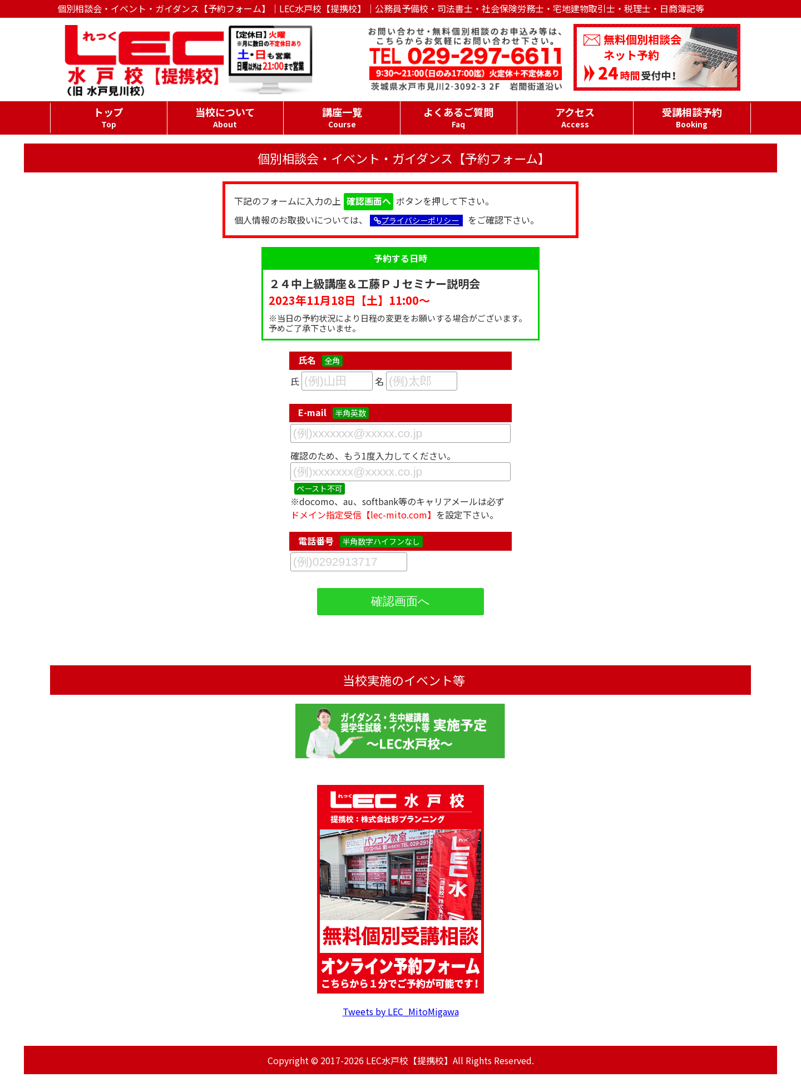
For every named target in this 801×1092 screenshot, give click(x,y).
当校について (225, 117)
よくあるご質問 (458, 117)
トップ (109, 117)
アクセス (575, 117)
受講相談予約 (692, 117)
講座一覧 (342, 117)
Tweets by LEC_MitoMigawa (401, 1011)
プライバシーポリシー (416, 220)
